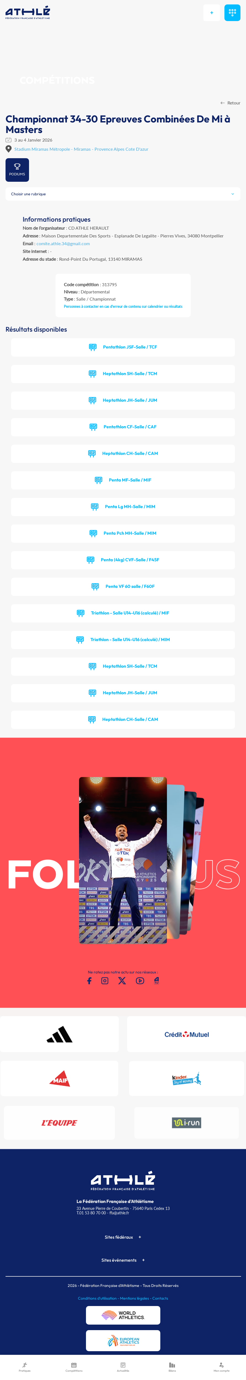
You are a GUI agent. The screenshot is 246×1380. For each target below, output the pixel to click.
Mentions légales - (136, 1298)
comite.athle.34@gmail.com (63, 243)
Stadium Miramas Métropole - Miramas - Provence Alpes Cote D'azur (81, 149)
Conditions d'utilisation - (99, 1298)
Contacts (160, 1298)
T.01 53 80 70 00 (91, 1212)
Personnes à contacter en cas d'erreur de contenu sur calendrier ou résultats (123, 306)
